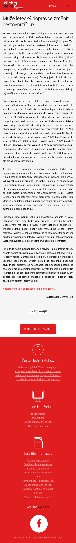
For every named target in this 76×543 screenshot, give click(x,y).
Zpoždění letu (38, 413)
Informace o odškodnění (38, 472)
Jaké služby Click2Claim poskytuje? (38, 367)
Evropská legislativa (38, 468)
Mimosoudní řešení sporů (38, 497)
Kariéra (38, 492)
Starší (32, 311)
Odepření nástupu (38, 426)
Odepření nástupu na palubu (37, 488)
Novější (43, 311)
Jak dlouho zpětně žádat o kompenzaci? (38, 379)
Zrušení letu (37, 417)
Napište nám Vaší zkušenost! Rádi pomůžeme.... (29, 288)
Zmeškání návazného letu (38, 421)
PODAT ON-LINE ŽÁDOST (38, 328)
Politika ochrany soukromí (38, 464)
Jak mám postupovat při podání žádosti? (37, 375)
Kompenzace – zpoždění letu (38, 480)
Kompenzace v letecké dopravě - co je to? (38, 371)
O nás (38, 476)
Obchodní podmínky (38, 460)
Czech (52, 5)
